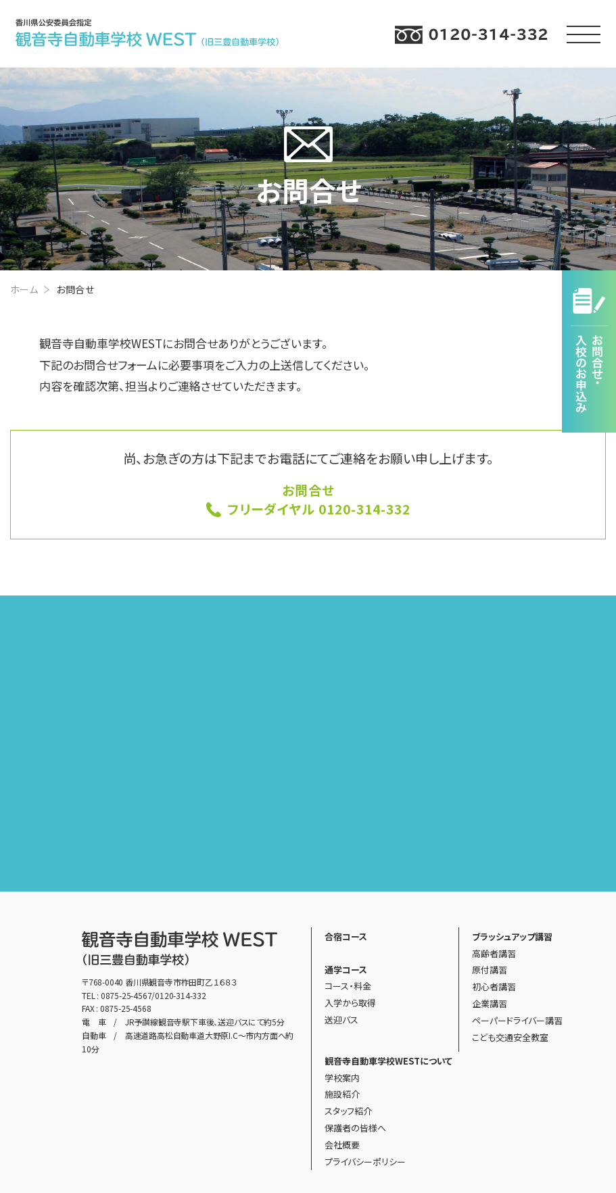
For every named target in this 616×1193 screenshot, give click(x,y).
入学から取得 (350, 1002)
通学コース (346, 969)
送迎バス (341, 1019)
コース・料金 (348, 985)
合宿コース (346, 936)
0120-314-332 (180, 995)
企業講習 (489, 1003)
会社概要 (342, 1144)
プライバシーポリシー (365, 1161)
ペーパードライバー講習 (517, 1020)
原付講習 (489, 969)
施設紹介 (342, 1094)
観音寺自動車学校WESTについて (388, 1060)
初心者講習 (494, 986)
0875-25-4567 (126, 995)
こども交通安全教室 (510, 1037)
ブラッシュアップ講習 (512, 936)
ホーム (24, 289)
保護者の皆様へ (355, 1127)
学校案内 (342, 1077)
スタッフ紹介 (348, 1110)
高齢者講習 (494, 953)
